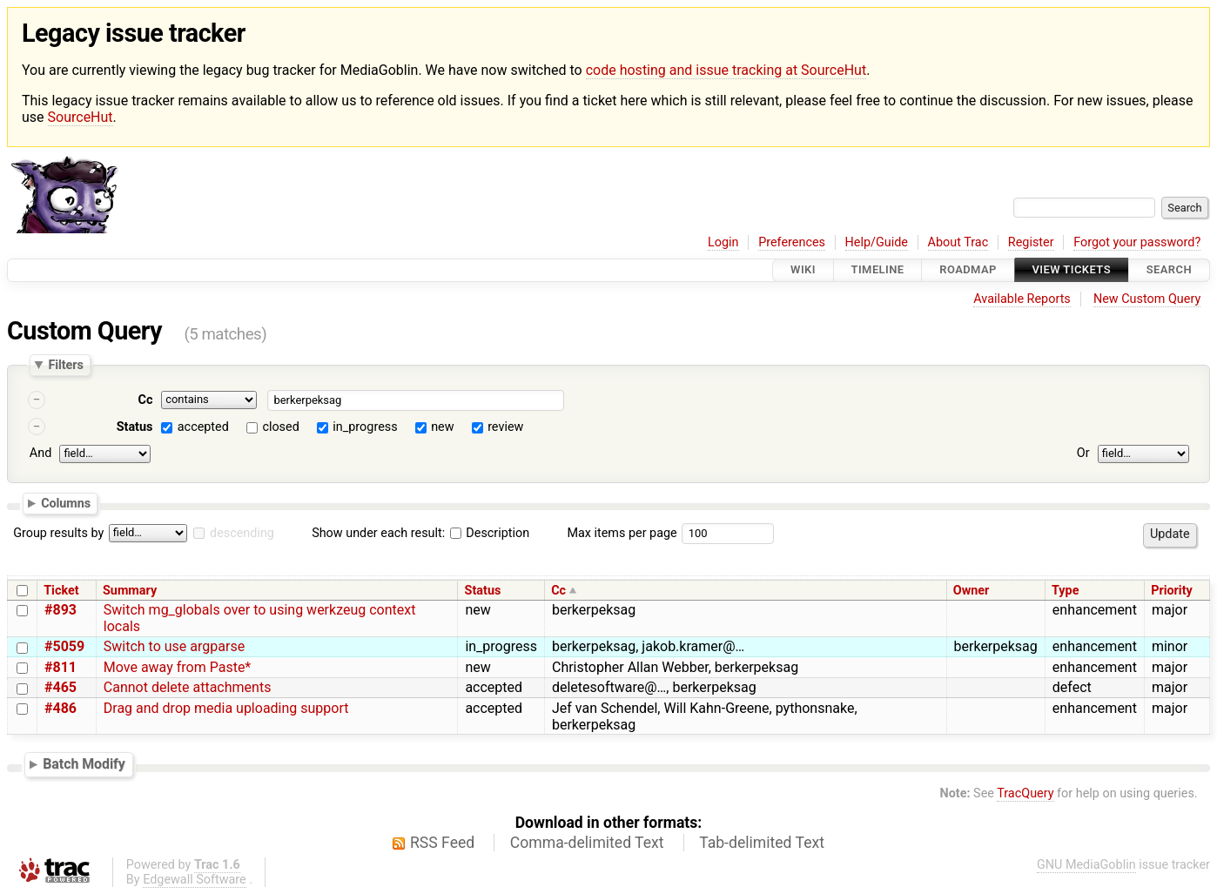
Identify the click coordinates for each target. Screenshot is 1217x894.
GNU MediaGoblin (1086, 864)
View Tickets (1071, 270)
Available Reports (1022, 299)
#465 (60, 687)
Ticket (61, 590)
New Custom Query (1146, 299)
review (505, 427)
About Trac (958, 242)
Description (489, 533)
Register (1031, 242)
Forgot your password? (1136, 242)
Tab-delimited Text (761, 842)
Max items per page (621, 533)
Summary (130, 590)
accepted (203, 427)
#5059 (64, 646)
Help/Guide (876, 242)
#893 (60, 610)
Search (1169, 270)
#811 (60, 667)
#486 (60, 708)
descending (242, 533)
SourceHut (80, 117)
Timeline (877, 270)
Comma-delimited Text (587, 842)
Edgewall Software (194, 879)
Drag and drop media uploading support (226, 708)
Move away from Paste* (177, 667)
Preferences (791, 242)
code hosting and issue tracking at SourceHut (726, 70)
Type (1065, 590)
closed (280, 427)
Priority (1172, 590)
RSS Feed (442, 842)
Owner (971, 590)
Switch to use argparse (174, 646)
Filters (65, 365)
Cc (145, 400)
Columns (66, 503)
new (442, 427)
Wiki (803, 270)
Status (135, 427)
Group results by (58, 533)
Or (1083, 453)
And (40, 453)
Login (723, 242)
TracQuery (1025, 793)
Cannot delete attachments (188, 687)
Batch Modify (84, 764)
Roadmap (968, 270)
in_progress (365, 427)
